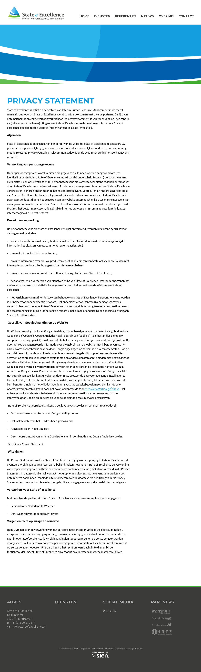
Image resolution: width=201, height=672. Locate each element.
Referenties (125, 16)
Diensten (102, 16)
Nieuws (147, 16)
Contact (186, 16)
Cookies (138, 648)
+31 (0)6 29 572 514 (23, 622)
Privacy (130, 648)
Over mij (166, 16)
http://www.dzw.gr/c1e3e (102, 389)
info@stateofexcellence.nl (29, 626)
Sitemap (109, 648)
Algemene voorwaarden (92, 648)
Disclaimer (120, 648)
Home (84, 16)
